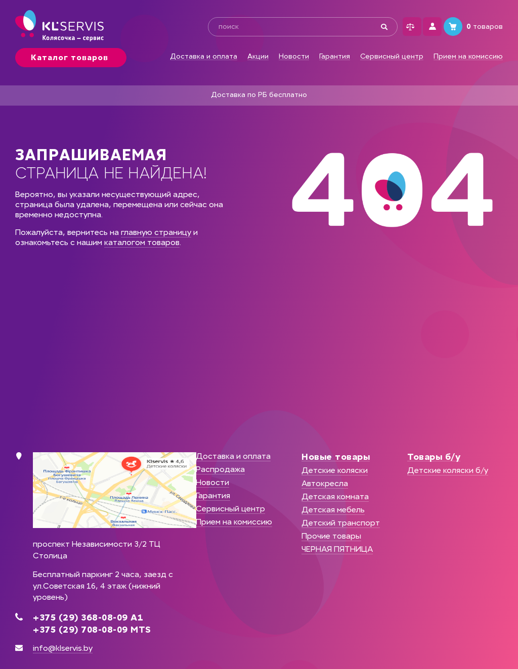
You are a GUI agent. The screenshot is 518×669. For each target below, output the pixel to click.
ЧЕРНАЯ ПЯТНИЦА (337, 549)
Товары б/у (433, 456)
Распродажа (220, 469)
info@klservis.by (63, 648)
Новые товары (335, 456)
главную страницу (156, 232)
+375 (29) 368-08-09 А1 (88, 617)
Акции (258, 56)
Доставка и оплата (203, 56)
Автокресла (324, 483)
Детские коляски (334, 470)
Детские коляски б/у (447, 470)
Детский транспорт (340, 522)
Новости (294, 56)
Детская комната (335, 496)
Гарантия (334, 56)
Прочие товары (331, 536)
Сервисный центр (391, 56)
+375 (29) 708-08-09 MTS (92, 629)
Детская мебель (333, 509)
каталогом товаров (142, 242)
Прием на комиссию (468, 56)
